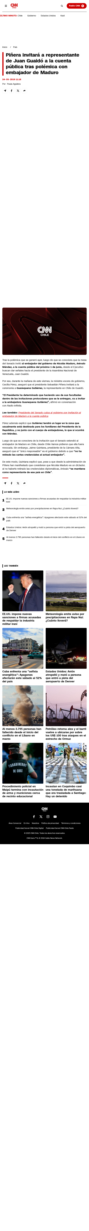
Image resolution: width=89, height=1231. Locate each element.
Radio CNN (76, 5)
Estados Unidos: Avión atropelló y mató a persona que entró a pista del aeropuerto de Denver (45, 529)
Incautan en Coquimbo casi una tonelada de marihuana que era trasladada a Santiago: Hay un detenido (66, 791)
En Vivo (27, 823)
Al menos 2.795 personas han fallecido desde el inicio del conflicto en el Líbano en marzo (45, 539)
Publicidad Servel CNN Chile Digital (29, 828)
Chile (20, 15)
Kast (63, 15)
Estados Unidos (48, 15)
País (15, 47)
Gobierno (31, 15)
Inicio (4, 47)
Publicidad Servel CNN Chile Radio (60, 828)
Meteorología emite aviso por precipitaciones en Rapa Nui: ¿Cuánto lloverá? (42, 508)
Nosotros (35, 823)
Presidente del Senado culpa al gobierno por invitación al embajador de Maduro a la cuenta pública (41, 414)
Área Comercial (15, 823)
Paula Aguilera (14, 83)
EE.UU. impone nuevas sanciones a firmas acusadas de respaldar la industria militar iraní (46, 500)
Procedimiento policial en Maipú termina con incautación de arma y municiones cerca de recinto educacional (22, 791)
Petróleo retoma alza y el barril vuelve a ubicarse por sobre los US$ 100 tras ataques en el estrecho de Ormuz (66, 734)
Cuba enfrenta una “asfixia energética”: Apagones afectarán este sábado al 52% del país (46, 519)
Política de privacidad (50, 823)
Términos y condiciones (70, 823)
